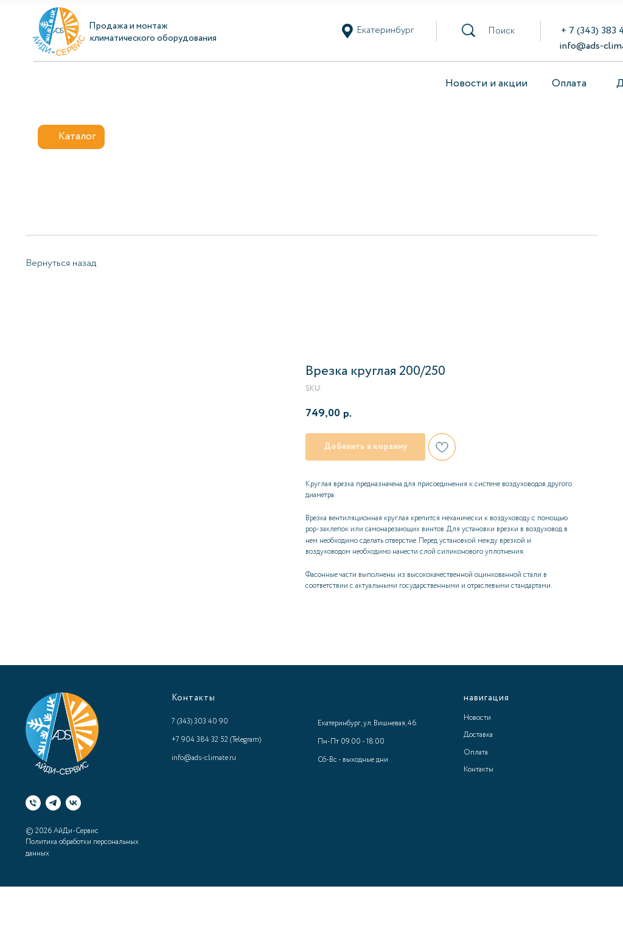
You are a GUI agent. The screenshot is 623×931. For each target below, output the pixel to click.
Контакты (478, 769)
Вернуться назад (61, 263)
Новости (477, 718)
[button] (501, 31)
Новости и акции (486, 83)
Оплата (569, 83)
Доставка (478, 735)
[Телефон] (33, 803)
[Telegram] (53, 803)
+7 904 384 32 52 (200, 739)
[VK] (73, 803)
